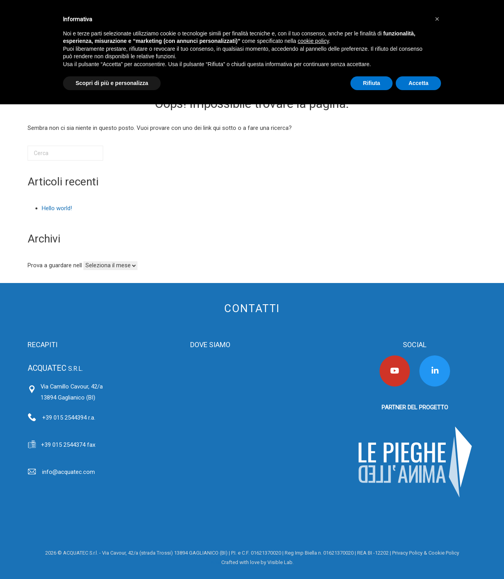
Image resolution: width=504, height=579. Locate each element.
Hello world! (57, 208)
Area (216, 562)
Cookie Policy (443, 553)
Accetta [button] (418, 83)
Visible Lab (280, 562)
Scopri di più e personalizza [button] (112, 83)
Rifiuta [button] (371, 83)
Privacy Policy (407, 553)
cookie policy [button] (313, 41)
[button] (437, 19)
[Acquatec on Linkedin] (434, 371)
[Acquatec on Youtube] (395, 371)
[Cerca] (65, 153)
